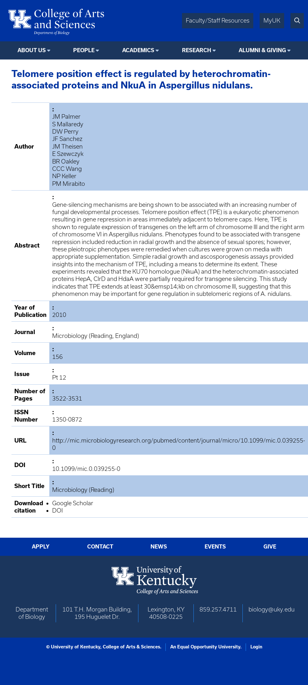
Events (215, 546)
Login (256, 646)
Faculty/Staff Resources (217, 20)
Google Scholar (72, 503)
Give (269, 546)
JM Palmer (66, 116)
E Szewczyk (67, 153)
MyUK (271, 20)
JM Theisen (67, 146)
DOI (57, 510)
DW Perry (65, 131)
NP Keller (64, 176)
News (158, 546)
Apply (41, 546)
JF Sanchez (67, 139)
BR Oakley (66, 161)
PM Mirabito (68, 183)
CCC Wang (67, 168)
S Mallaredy (67, 124)
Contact (100, 546)
